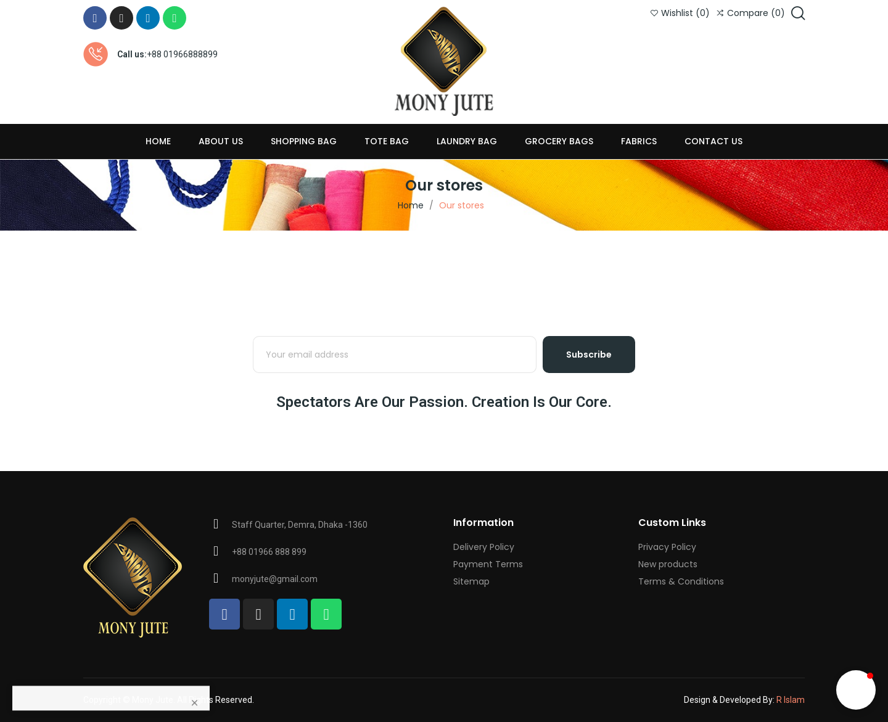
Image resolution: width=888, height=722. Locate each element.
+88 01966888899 (182, 54)
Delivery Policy (483, 547)
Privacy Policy (667, 547)
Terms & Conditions (681, 581)
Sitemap (471, 581)
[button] (856, 690)
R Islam (790, 700)
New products (667, 564)
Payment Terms (488, 564)
